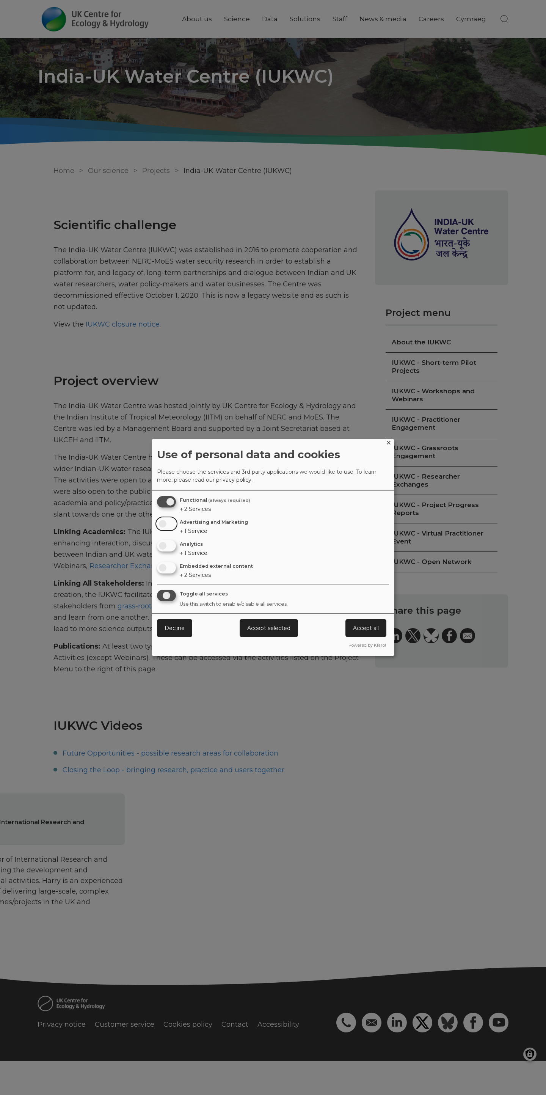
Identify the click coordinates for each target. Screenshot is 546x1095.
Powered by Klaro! (367, 645)
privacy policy (233, 479)
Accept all (366, 628)
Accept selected (268, 628)
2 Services (195, 509)
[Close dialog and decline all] (388, 444)
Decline (175, 628)
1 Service (193, 531)
